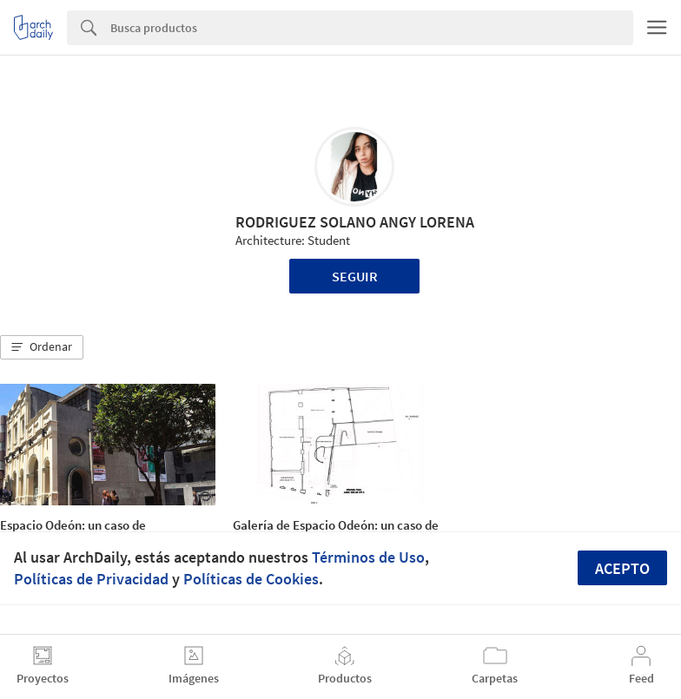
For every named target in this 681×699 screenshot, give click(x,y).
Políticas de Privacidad (91, 579)
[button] (41, 347)
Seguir (355, 276)
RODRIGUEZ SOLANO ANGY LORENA (354, 222)
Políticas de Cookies (251, 579)
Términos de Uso (368, 557)
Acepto (622, 568)
